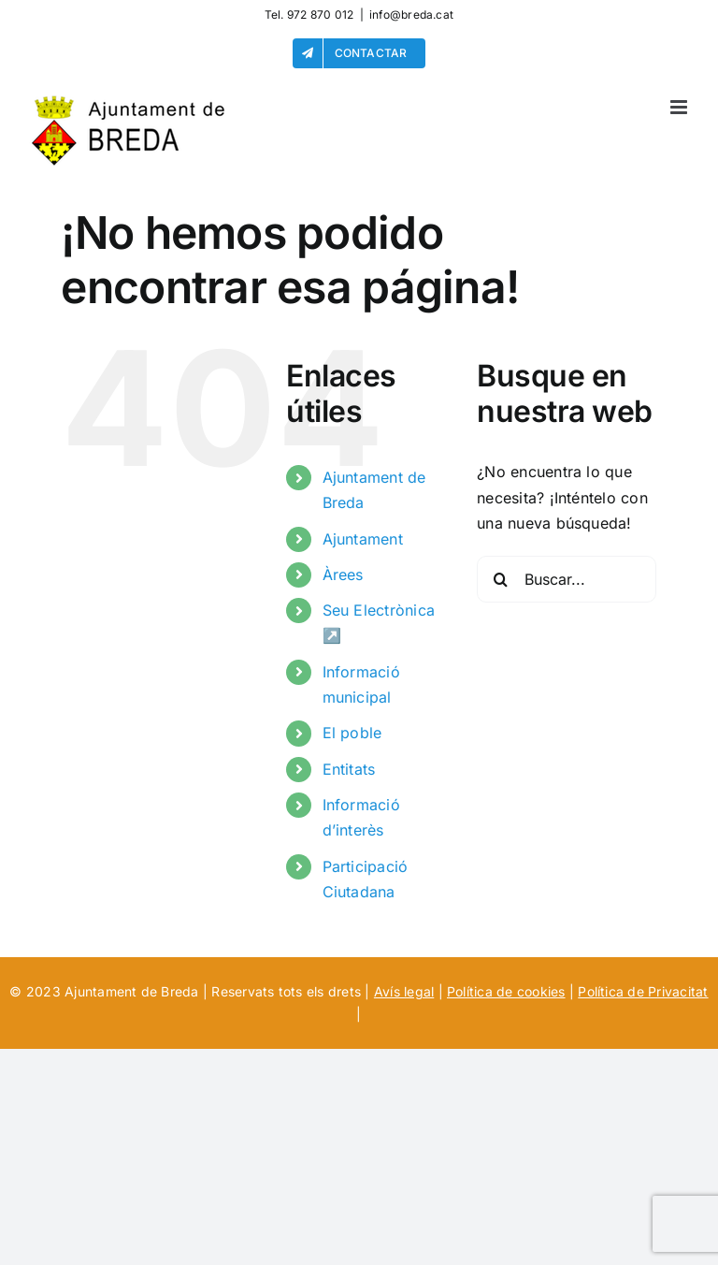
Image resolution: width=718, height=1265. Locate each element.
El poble (352, 732)
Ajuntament (363, 539)
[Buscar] (500, 579)
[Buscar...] (566, 579)
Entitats (349, 769)
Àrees (343, 574)
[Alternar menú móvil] (680, 107)
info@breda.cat (411, 14)
